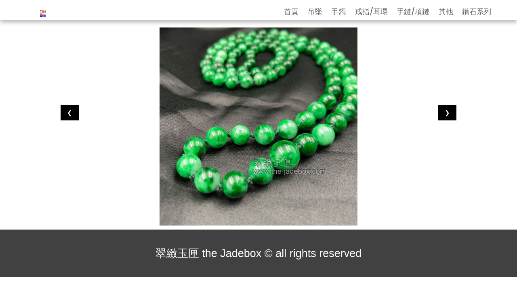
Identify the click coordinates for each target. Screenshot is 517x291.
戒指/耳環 (371, 11)
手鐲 (338, 11)
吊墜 (315, 11)
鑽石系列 (476, 11)
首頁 (291, 11)
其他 (446, 11)
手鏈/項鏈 (413, 11)
